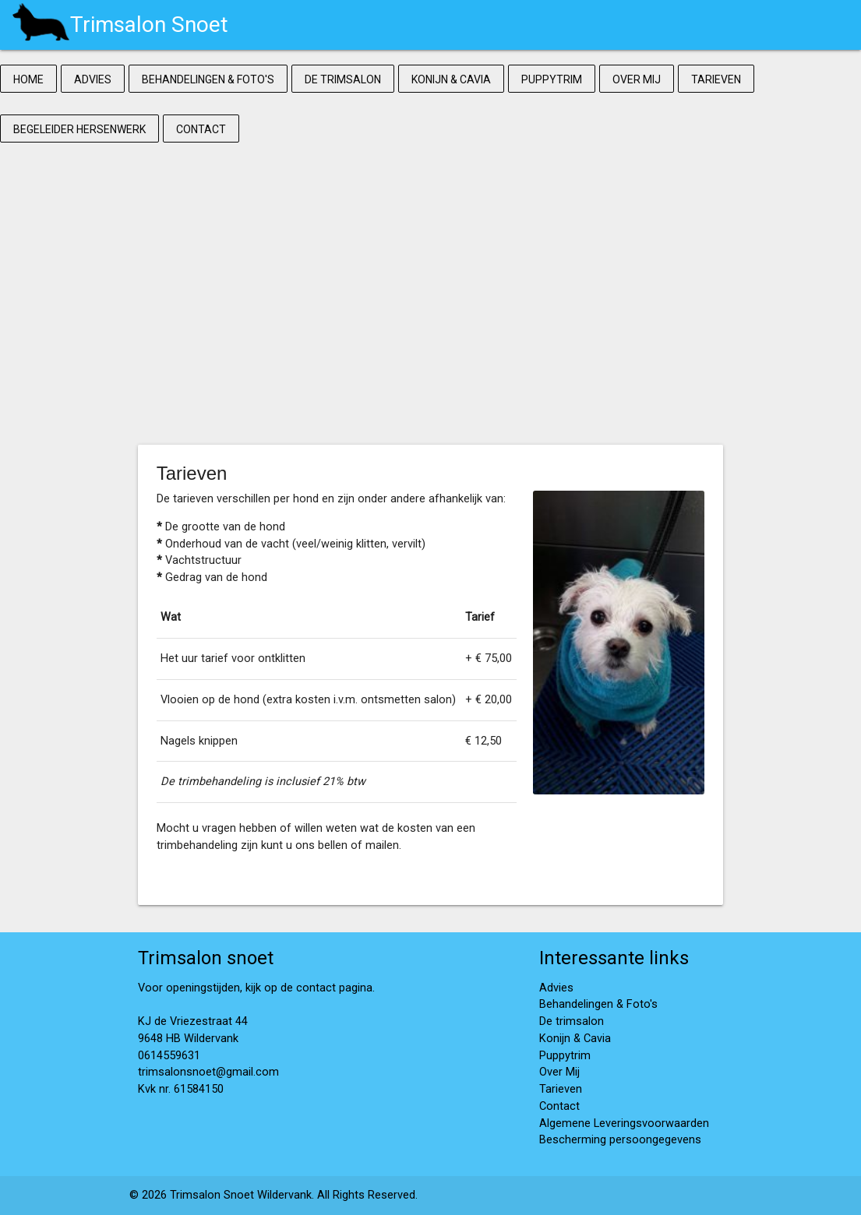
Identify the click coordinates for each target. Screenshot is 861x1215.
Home (28, 79)
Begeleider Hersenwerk (79, 129)
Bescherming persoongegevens (620, 1139)
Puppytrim (551, 79)
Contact (201, 129)
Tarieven (716, 79)
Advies (92, 79)
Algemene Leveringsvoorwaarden (624, 1123)
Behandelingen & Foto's (208, 79)
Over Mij (636, 79)
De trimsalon (343, 79)
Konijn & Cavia (451, 79)
